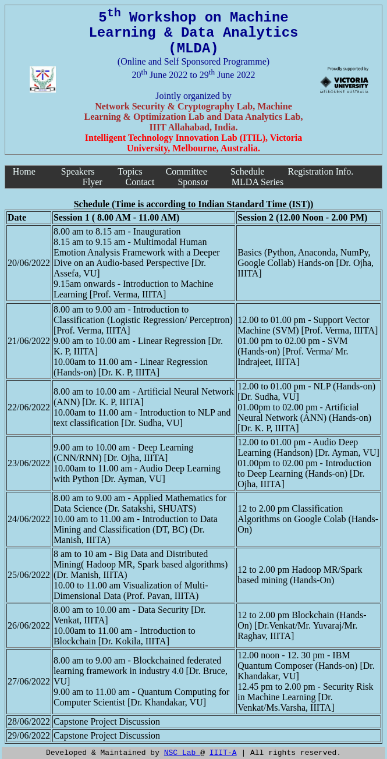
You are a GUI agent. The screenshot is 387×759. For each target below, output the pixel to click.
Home (24, 171)
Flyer (92, 182)
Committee (186, 171)
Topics (130, 171)
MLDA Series (257, 182)
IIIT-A (223, 752)
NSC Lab (182, 752)
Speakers (78, 171)
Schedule (247, 171)
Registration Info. (320, 171)
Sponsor (192, 182)
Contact (140, 182)
